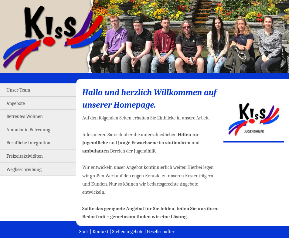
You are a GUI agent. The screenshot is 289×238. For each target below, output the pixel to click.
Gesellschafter (161, 231)
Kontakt (101, 231)
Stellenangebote (127, 231)
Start (84, 231)
